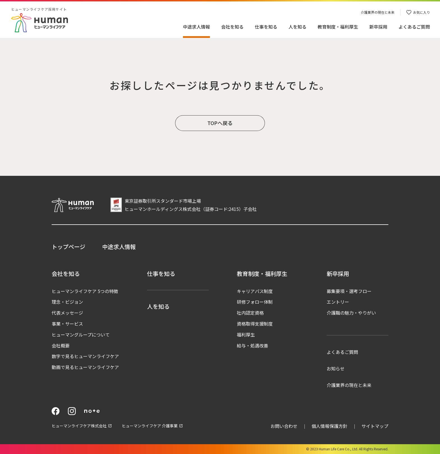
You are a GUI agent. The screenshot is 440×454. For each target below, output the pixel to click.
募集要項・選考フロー (349, 291)
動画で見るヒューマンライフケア (85, 367)
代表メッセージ (67, 312)
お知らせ (336, 368)
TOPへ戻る (220, 122)
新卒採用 (378, 26)
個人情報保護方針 (329, 426)
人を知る (297, 26)
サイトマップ (374, 426)
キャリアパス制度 (255, 291)
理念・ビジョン (67, 301)
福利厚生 (246, 334)
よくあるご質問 (342, 352)
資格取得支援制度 (255, 323)
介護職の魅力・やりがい (351, 312)
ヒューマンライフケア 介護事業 (150, 425)
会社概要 (61, 345)
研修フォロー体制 (255, 301)
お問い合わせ (284, 426)
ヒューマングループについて (81, 334)
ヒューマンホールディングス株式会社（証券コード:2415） (184, 209)
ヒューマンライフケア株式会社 (79, 425)
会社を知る (232, 26)
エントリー (338, 301)
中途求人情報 (196, 26)
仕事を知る (266, 26)
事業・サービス (67, 323)
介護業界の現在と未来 (349, 385)
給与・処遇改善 (252, 345)
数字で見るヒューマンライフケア (85, 356)
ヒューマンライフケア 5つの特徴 (85, 291)
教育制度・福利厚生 (338, 26)
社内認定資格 (250, 312)
